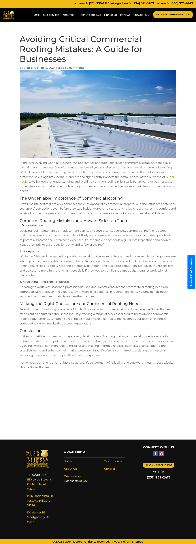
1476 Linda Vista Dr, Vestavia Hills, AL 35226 (40, 500)
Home (36, 15)
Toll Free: (161, 3)
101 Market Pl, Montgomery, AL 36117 (38, 517)
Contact (109, 469)
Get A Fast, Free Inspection (173, 14)
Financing (110, 15)
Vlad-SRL (30, 67)
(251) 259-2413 (97, 3)
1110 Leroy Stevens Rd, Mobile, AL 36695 (39, 484)
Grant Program (91, 15)
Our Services (51, 15)
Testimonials (113, 461)
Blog (61, 67)
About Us (68, 15)
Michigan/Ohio (119, 3)
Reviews (125, 15)
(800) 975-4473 (180, 3)
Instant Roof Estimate (191, 272)
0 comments (75, 67)
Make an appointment (158, 465)
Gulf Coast (78, 3)
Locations (140, 15)
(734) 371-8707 (142, 3)
